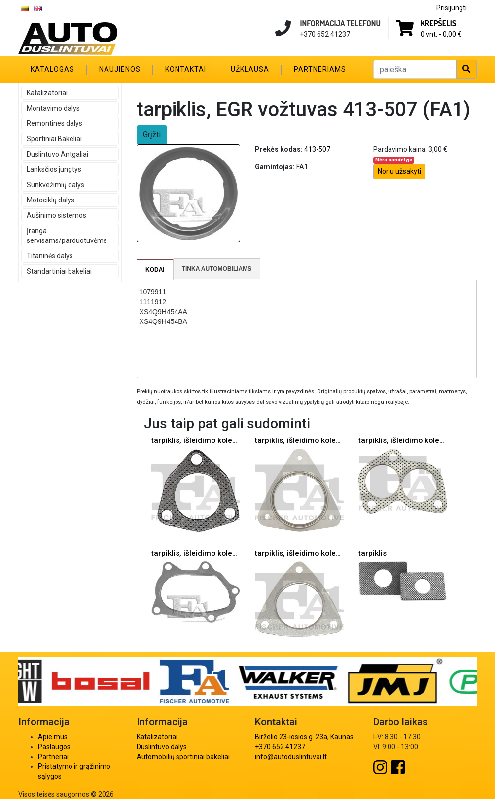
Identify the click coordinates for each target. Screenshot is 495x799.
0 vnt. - (441, 34)
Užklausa (250, 69)
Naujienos (120, 69)
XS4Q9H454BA (163, 321)
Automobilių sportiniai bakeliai (183, 756)
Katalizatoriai (47, 93)
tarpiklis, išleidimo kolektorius (203, 440)
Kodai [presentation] (155, 269)
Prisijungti (451, 8)
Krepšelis (438, 23)
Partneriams (320, 69)
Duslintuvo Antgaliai (57, 154)
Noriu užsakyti (399, 171)
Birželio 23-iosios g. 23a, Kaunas (304, 737)
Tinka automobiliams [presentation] (217, 268)
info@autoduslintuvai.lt (291, 756)
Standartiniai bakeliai (59, 271)
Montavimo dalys (53, 108)
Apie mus (53, 737)
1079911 (153, 292)
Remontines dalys (54, 123)
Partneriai (53, 756)
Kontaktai (185, 69)
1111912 (153, 302)
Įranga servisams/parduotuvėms (67, 235)
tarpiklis (372, 553)
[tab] (155, 269)
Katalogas (52, 69)
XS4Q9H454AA (163, 312)
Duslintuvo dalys (162, 747)
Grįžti (152, 134)
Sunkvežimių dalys (55, 185)
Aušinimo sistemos (56, 215)
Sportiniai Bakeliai (54, 139)
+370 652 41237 (280, 747)
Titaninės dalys (50, 256)
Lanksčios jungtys (54, 169)
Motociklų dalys (50, 200)
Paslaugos (54, 747)
